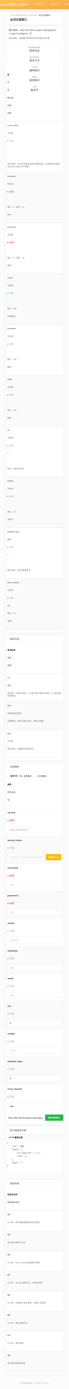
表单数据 (27, 776)
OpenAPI (25, 4)
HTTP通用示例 (16, 1137)
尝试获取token (53, 857)
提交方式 (14, 776)
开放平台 (39, 4)
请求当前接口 (54, 1117)
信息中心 (54, 4)
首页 (12, 4)
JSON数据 (41, 776)
